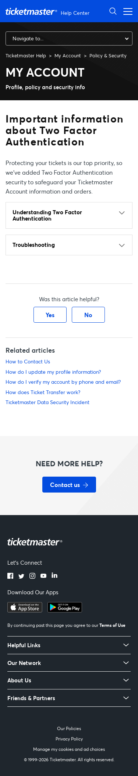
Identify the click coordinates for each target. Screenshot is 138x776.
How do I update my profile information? (53, 371)
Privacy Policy (69, 739)
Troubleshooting (34, 244)
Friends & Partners (31, 698)
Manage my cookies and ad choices (69, 749)
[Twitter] (21, 576)
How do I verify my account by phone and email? (63, 381)
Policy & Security (108, 55)
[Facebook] (10, 576)
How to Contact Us (28, 361)
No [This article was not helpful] (88, 315)
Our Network (24, 663)
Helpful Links (23, 645)
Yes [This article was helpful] (50, 315)
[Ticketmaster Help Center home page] (48, 11)
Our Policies (69, 728)
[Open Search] (113, 11)
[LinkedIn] (54, 576)
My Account (67, 55)
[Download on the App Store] (24, 610)
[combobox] (69, 38)
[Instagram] (32, 576)
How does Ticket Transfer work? (43, 392)
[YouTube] (43, 576)
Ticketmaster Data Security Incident (47, 402)
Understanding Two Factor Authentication (47, 215)
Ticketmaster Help (26, 55)
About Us (19, 680)
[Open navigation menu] (125, 11)
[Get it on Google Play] (64, 610)
